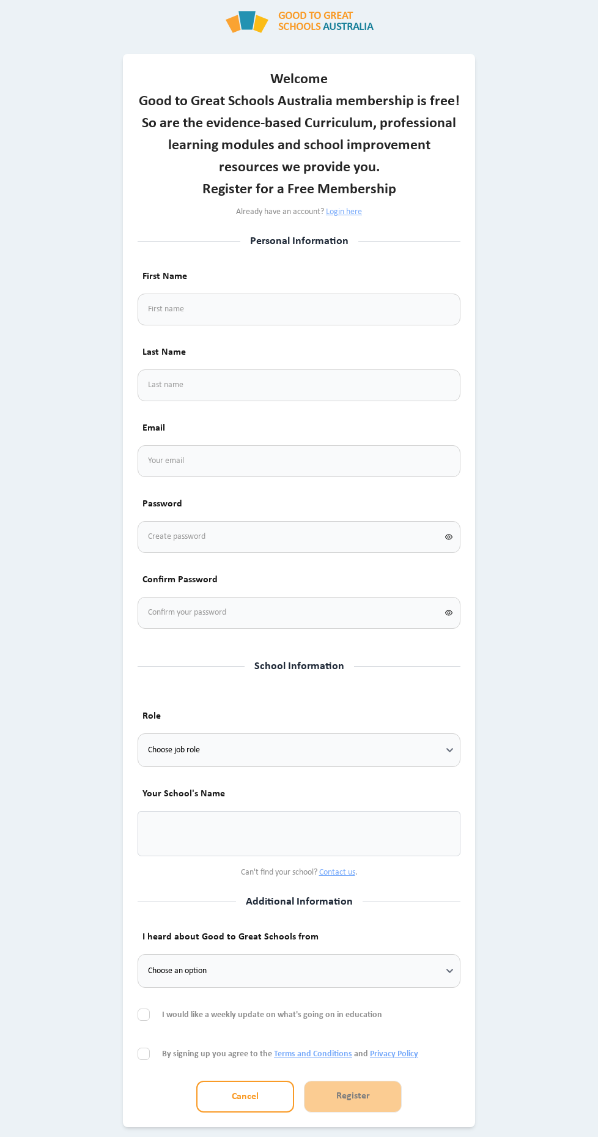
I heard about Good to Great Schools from (230, 937)
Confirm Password (180, 580)
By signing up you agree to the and (290, 1054)
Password (162, 504)
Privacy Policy (394, 1054)
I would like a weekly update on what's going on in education (273, 1015)
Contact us (337, 872)
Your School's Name (183, 794)
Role (151, 716)
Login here (344, 212)
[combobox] (162, 833)
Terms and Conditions (313, 1054)
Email (153, 428)
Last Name (164, 352)
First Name (164, 276)
